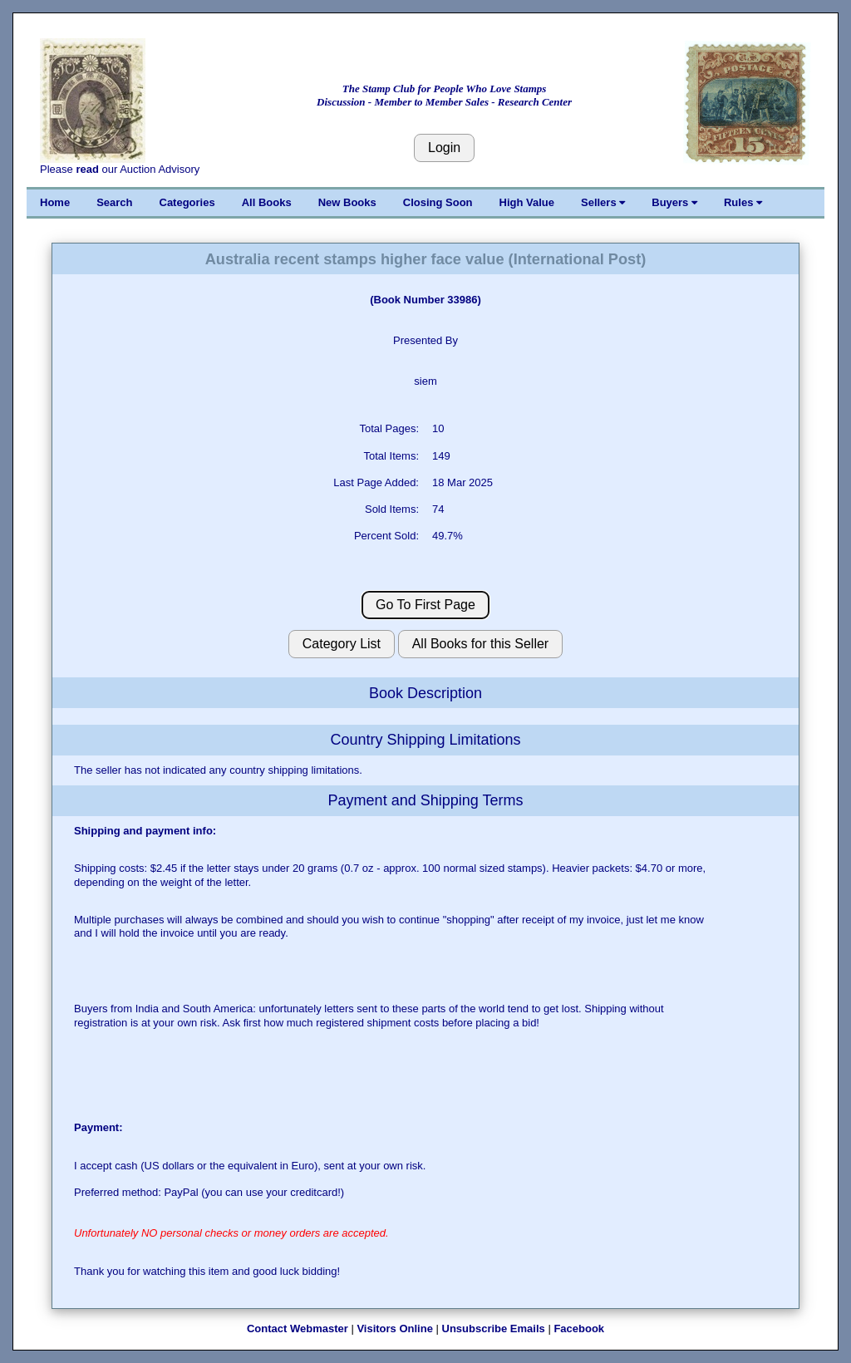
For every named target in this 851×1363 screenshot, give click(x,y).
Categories (187, 202)
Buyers (674, 202)
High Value (526, 202)
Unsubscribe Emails (493, 1328)
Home (55, 202)
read (87, 169)
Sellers (603, 202)
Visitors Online (395, 1328)
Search (114, 202)
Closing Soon (438, 202)
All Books (267, 202)
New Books (347, 202)
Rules (743, 202)
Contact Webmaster (297, 1328)
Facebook (578, 1328)
